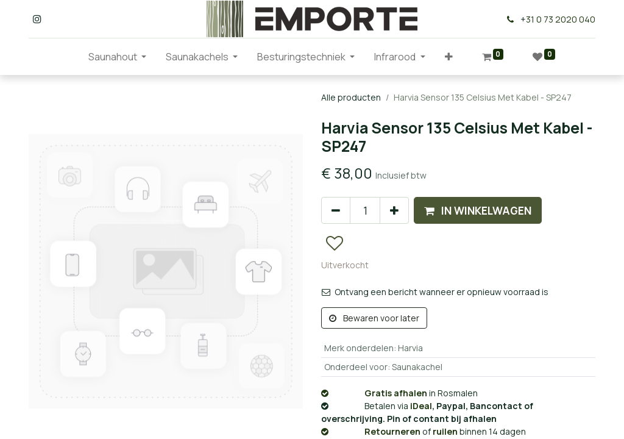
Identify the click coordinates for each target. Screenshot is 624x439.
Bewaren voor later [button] (374, 318)
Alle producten (351, 97)
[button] (449, 57)
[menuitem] (69, 57)
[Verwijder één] (335, 210)
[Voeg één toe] (394, 210)
